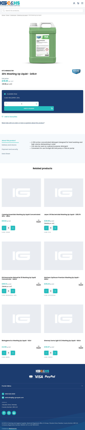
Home (3, 15)
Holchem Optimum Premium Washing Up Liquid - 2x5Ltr (61, 274)
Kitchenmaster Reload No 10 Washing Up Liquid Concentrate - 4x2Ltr (19, 274)
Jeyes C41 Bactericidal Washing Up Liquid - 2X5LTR (62, 210)
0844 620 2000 (10, 389)
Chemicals (13, 15)
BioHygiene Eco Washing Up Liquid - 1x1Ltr (16, 336)
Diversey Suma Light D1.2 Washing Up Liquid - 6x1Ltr (62, 336)
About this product (9, 136)
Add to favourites (9, 112)
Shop (7, 15)
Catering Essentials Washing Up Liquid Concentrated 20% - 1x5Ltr (21, 211)
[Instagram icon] (9, 408)
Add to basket (62, 104)
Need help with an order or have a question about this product (25, 118)
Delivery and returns (9, 140)
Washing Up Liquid (22, 15)
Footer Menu (6, 381)
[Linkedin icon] (14, 408)
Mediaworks (13, 424)
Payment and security (10, 145)
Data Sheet (6, 149)
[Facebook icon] (4, 408)
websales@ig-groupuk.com (14, 393)
